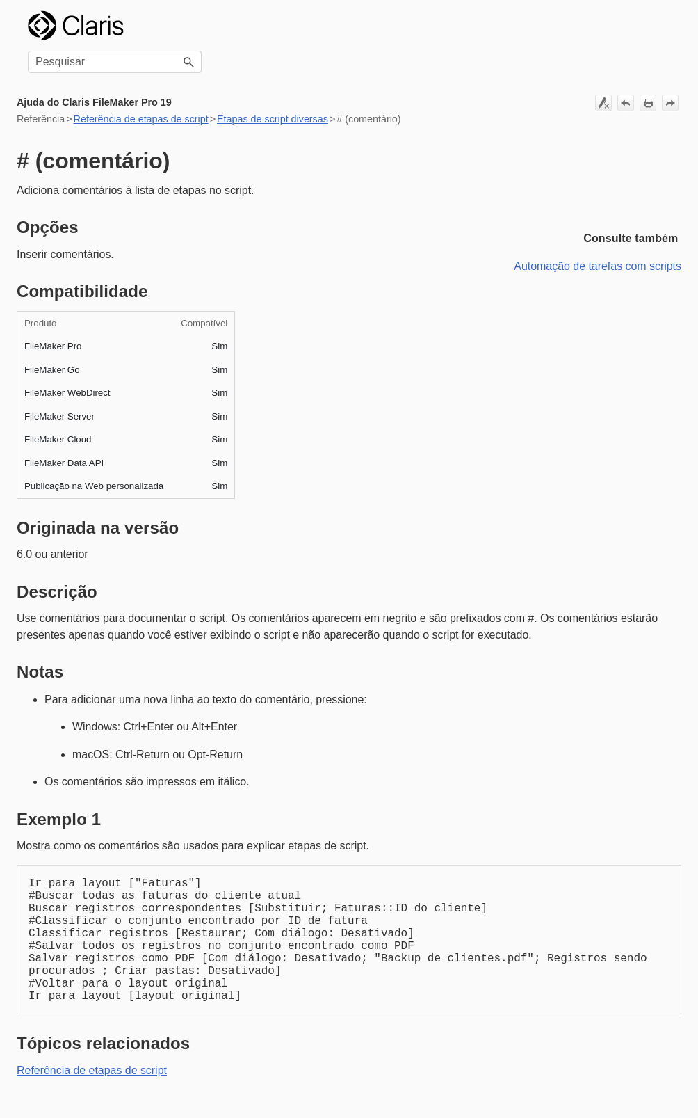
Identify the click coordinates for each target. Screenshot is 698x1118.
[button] (189, 62)
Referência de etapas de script (141, 119)
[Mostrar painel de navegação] (662, 25)
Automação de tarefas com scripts (597, 266)
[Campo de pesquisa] (115, 62)
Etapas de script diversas (272, 119)
